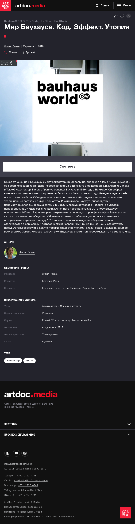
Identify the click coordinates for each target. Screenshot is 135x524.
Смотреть (67, 166)
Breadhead (67, 516)
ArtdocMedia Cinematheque (31, 480)
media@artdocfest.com (18, 464)
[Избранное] (122, 16)
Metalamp (51, 516)
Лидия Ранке (27, 252)
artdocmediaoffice (30, 490)
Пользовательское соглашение (23, 507)
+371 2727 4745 (26, 475)
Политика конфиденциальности (23, 511)
